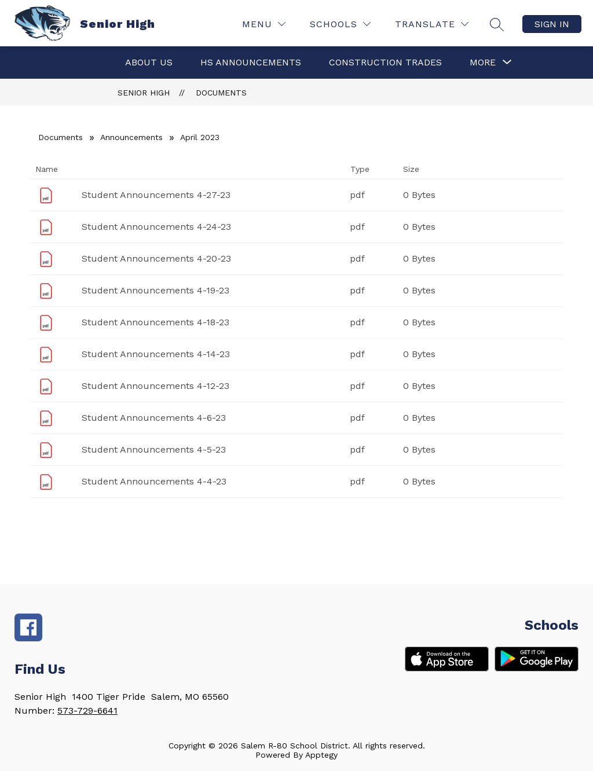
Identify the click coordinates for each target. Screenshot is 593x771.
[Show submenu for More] (483, 62)
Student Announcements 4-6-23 (154, 417)
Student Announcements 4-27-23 (156, 194)
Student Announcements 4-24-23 (156, 226)
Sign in (552, 24)
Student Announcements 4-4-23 (154, 481)
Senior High (144, 92)
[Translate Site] (431, 24)
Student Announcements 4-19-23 (155, 290)
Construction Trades (385, 62)
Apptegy (321, 754)
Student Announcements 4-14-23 (156, 353)
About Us (149, 62)
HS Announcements (250, 62)
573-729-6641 (87, 710)
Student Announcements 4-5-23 (154, 449)
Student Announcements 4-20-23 (156, 258)
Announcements (131, 137)
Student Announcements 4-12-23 (155, 385)
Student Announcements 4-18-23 (155, 322)
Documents (221, 92)
